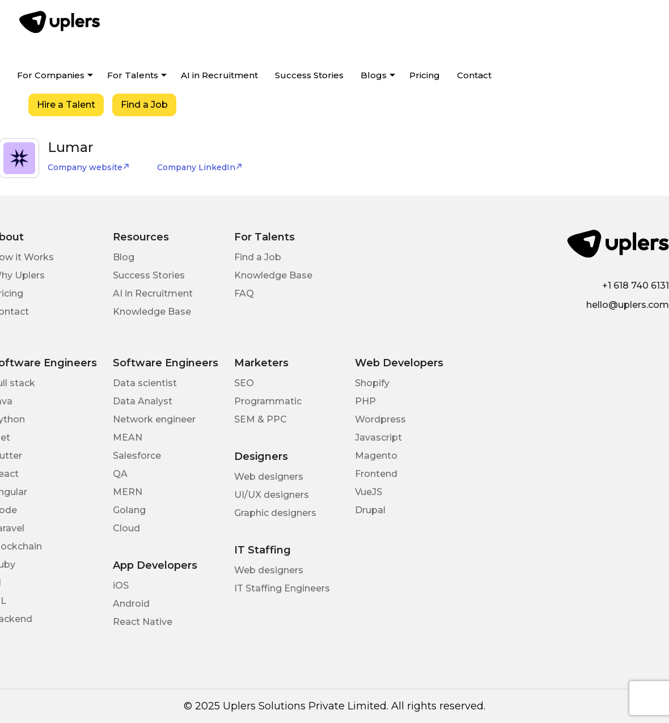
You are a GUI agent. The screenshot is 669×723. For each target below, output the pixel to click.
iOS (121, 585)
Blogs (374, 75)
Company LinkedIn (200, 167)
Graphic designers (275, 513)
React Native (142, 621)
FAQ (244, 293)
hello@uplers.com (627, 304)
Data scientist (145, 383)
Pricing (424, 75)
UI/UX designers (271, 494)
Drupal (370, 510)
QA (120, 473)
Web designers (268, 476)
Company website (89, 167)
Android (131, 603)
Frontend (376, 473)
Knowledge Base (152, 311)
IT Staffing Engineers (282, 588)
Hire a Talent (66, 104)
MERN (127, 492)
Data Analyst (142, 401)
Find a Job (144, 104)
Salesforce (137, 455)
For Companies (50, 75)
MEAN (127, 437)
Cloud (126, 528)
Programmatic (268, 401)
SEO (244, 383)
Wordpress (380, 419)
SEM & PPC (260, 419)
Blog (123, 257)
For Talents (132, 75)
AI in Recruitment (219, 75)
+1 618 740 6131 (635, 285)
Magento (376, 455)
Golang (129, 510)
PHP (365, 401)
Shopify (372, 383)
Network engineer (154, 419)
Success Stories (309, 75)
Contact (474, 75)
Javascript (378, 437)
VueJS (368, 492)
